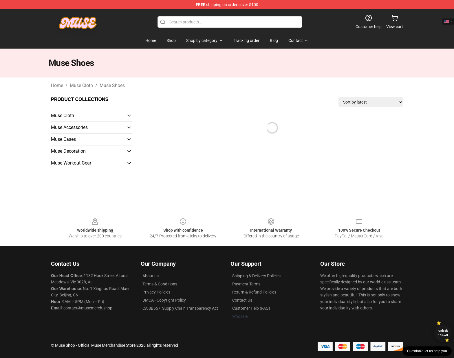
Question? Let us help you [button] (427, 351)
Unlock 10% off (443, 333)
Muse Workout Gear (71, 163)
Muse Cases (63, 139)
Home (57, 85)
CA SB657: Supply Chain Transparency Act (180, 308)
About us (150, 276)
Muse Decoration (68, 151)
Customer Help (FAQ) (251, 308)
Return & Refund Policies (254, 292)
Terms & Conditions (159, 284)
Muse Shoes (112, 85)
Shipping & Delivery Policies (256, 276)
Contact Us (242, 300)
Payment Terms (246, 284)
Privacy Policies (156, 292)
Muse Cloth (81, 85)
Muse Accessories (69, 127)
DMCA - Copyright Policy (164, 300)
